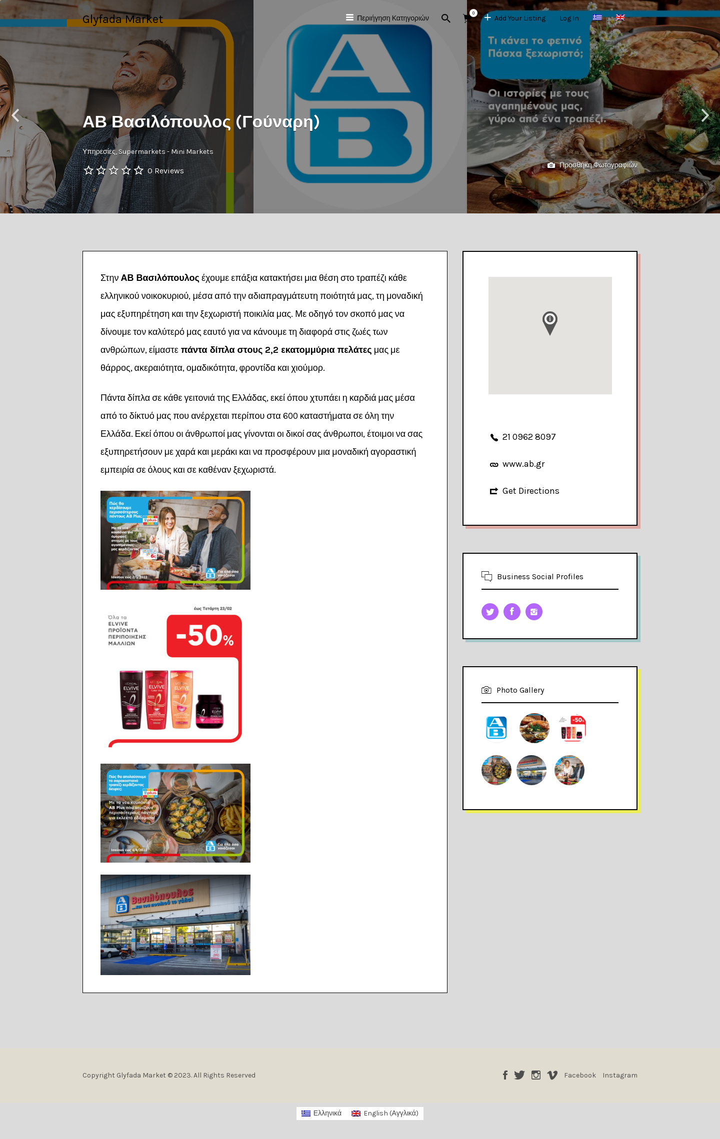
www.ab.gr (523, 463)
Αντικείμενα (471, 13)
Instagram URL (534, 611)
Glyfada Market (122, 19)
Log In (569, 18)
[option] (360, 106)
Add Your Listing (520, 18)
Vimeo (552, 1075)
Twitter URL (490, 611)
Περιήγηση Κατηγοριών (393, 18)
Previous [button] (15, 115)
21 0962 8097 (529, 436)
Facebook (505, 1075)
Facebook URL (512, 611)
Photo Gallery (520, 690)
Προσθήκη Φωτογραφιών (593, 165)
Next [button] (705, 115)
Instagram (536, 1075)
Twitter (519, 1075)
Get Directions (531, 490)
